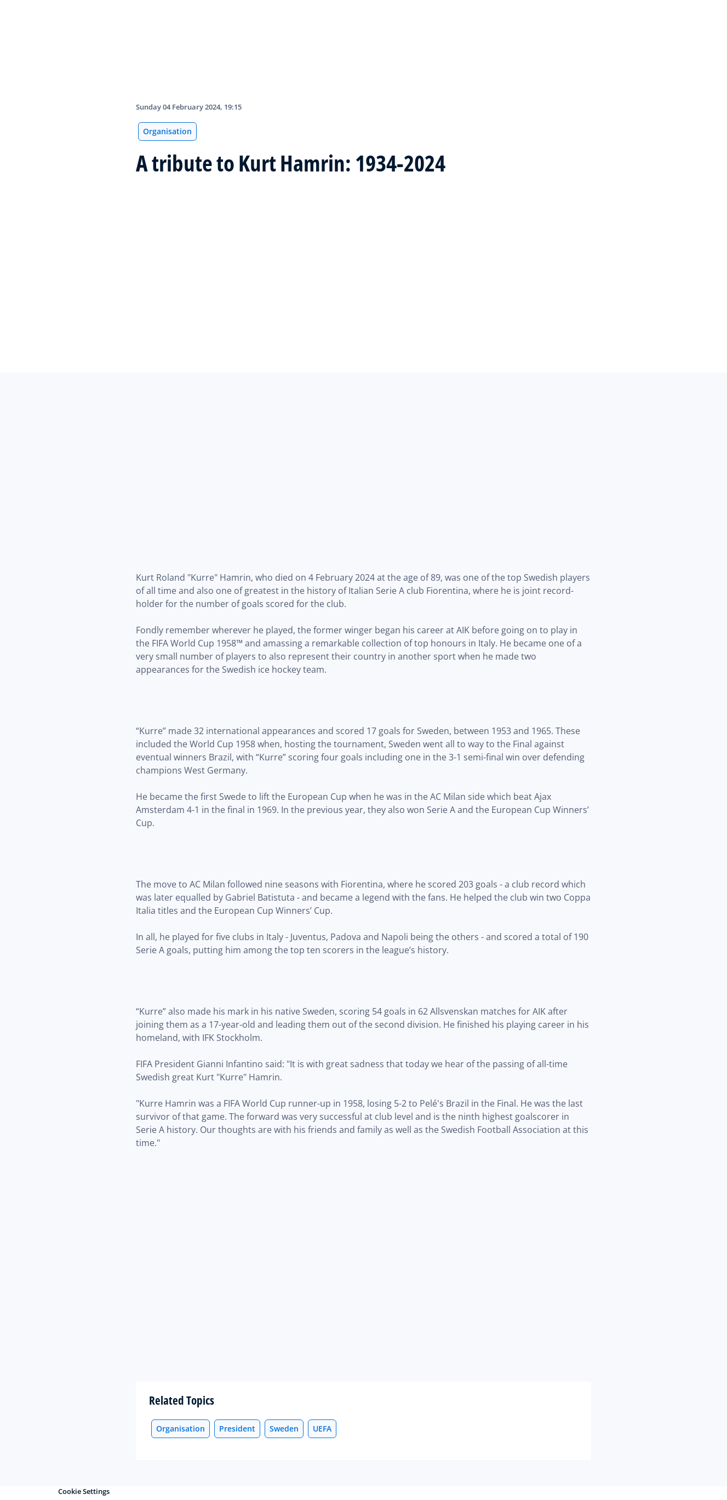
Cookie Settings (84, 1491)
